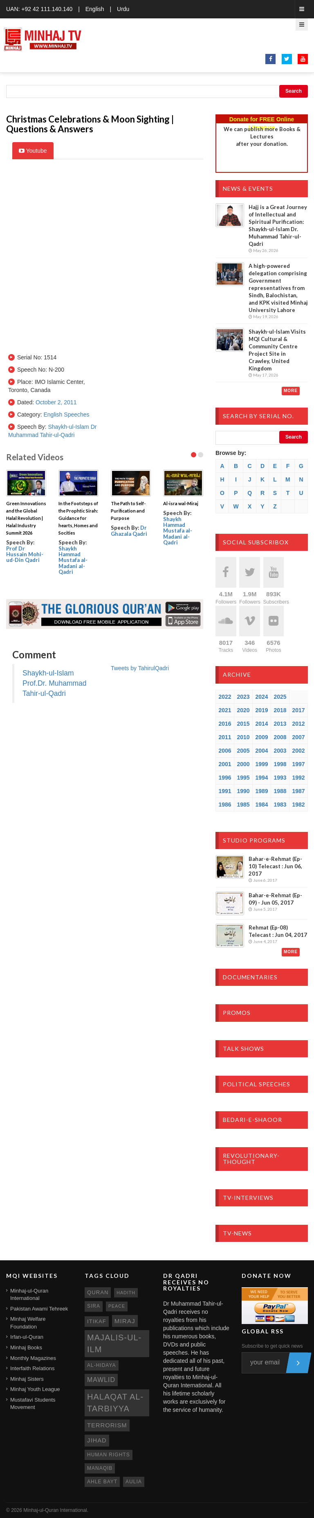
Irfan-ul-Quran (26, 1337)
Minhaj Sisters (27, 1379)
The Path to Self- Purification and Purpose (128, 511)
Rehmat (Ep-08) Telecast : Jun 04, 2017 (278, 931)
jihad (97, 1440)
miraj (124, 1320)
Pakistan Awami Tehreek (39, 1309)
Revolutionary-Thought (251, 1158)
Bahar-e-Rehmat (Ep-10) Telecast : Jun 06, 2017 (275, 866)
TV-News (237, 1233)
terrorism (107, 1425)
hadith (126, 1292)
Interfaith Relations (32, 1368)
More (291, 390)
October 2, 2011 (56, 402)
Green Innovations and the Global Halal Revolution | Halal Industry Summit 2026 (26, 518)
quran (97, 1292)
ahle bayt (102, 1482)
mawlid (101, 1379)
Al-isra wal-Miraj (180, 503)
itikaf (96, 1321)
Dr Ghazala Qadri (129, 530)
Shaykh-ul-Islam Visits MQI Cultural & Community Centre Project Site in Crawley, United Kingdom (277, 350)
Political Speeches (256, 1084)
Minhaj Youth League (35, 1389)
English (94, 9)
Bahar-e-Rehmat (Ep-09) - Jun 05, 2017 (275, 899)
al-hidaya (101, 1365)
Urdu (123, 9)
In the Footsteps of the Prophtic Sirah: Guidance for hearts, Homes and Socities (78, 518)
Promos (237, 1012)
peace (116, 1306)
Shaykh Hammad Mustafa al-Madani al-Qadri (72, 560)
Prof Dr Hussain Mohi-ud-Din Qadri (24, 554)
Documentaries (250, 977)
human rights (108, 1455)
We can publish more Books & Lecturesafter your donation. (262, 136)
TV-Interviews (248, 1197)
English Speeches (66, 414)
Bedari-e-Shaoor (252, 1119)
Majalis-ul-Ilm (114, 1343)
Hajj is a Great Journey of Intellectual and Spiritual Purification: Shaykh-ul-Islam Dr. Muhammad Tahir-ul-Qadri (278, 225)
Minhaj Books (26, 1347)
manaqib (99, 1468)
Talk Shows (243, 1048)
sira (93, 1306)
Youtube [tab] (33, 150)
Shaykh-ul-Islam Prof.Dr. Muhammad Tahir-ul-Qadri (54, 683)
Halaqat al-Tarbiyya (115, 1402)
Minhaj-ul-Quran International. (55, 1510)
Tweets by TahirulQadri (140, 668)
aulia (134, 1482)
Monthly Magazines (33, 1358)
